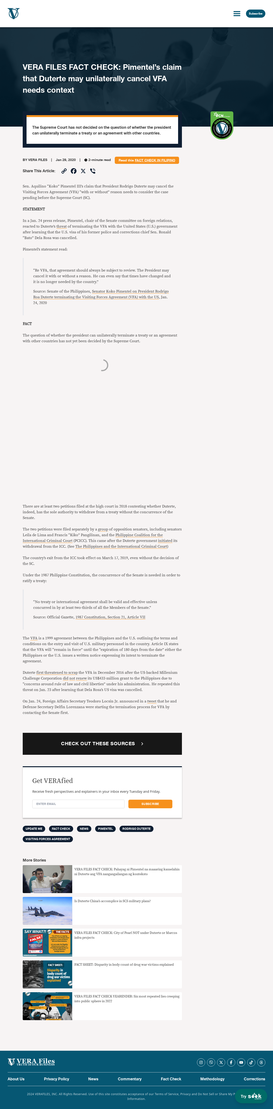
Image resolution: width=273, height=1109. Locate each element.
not (72, 678)
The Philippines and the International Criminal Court (121, 546)
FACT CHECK (61, 828)
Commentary (130, 1079)
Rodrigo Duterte (136, 828)
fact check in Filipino (155, 160)
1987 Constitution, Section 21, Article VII (110, 617)
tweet (151, 701)
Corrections (254, 1079)
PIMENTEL (105, 828)
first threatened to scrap (57, 673)
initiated (165, 541)
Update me (34, 828)
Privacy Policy (56, 1079)
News (84, 828)
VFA (34, 638)
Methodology (212, 1079)
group (103, 529)
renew (81, 678)
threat (61, 226)
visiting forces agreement (48, 839)
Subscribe (255, 13)
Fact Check (171, 1079)
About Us (16, 1079)
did (65, 678)
